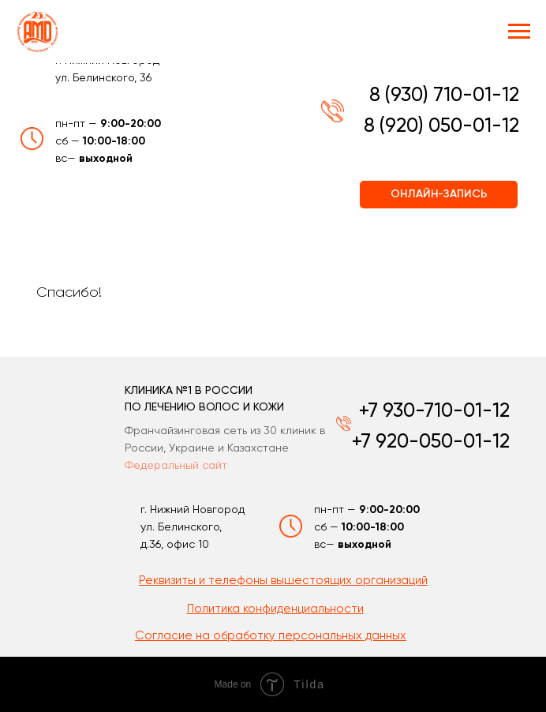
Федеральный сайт (176, 465)
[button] (275, 609)
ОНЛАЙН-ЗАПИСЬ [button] (439, 194)
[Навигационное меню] (519, 31)
